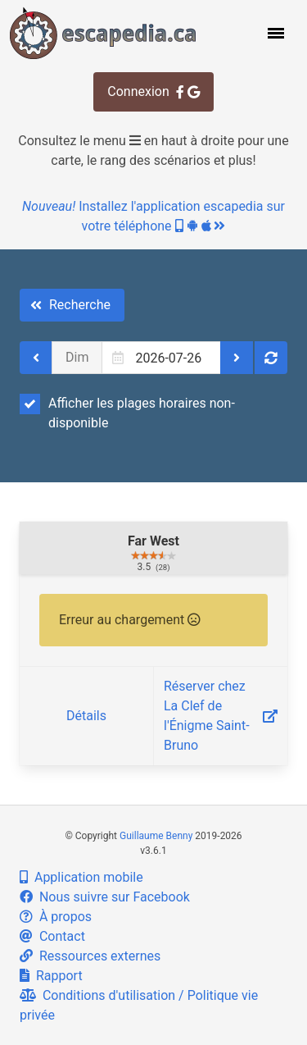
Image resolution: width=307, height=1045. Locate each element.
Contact (52, 936)
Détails (86, 715)
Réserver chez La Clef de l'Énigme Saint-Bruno (221, 715)
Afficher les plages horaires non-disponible (127, 412)
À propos (56, 916)
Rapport (51, 975)
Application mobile (81, 877)
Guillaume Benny (156, 836)
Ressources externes (90, 956)
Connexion (153, 91)
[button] (274, 33)
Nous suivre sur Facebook (105, 897)
